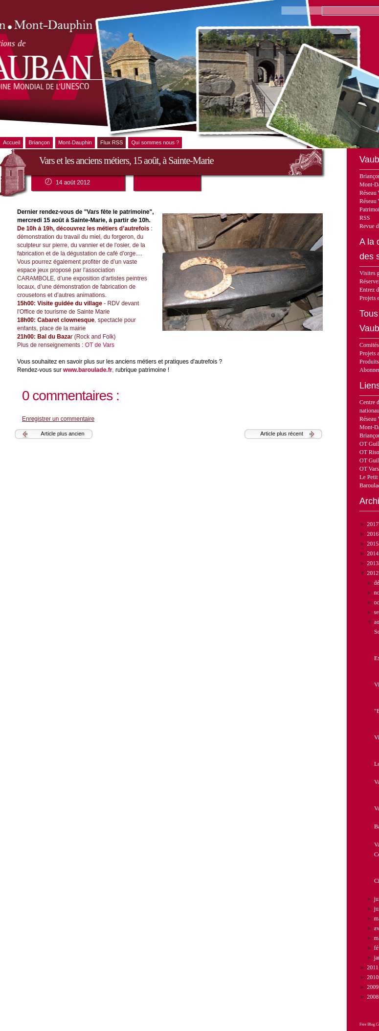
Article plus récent (281, 433)
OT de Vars (100, 345)
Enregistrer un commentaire (58, 418)
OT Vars (369, 468)
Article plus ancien (62, 433)
